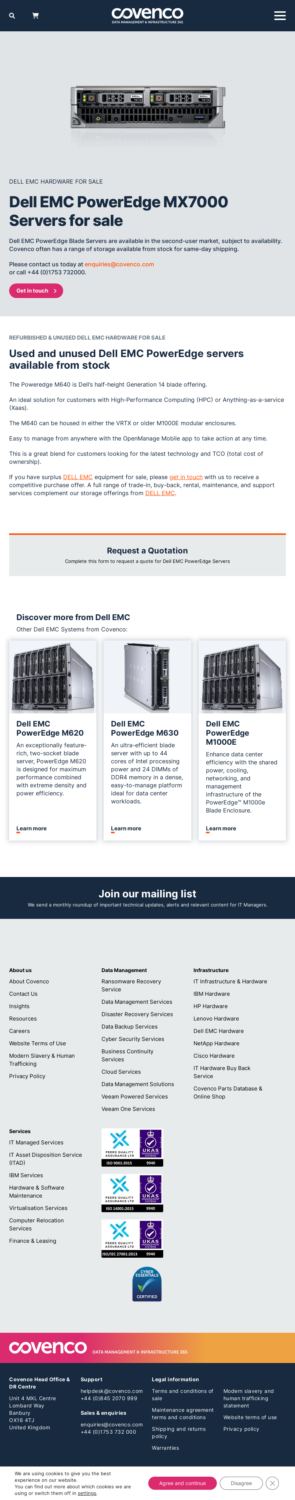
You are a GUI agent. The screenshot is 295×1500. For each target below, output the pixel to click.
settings (87, 1493)
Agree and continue (182, 1483)
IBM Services (26, 1175)
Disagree (241, 1483)
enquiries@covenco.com (112, 1424)
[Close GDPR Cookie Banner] (272, 1483)
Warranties (165, 1448)
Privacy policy (241, 1429)
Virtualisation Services (38, 1208)
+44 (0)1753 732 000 (109, 1432)
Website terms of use (250, 1417)
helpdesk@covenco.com (112, 1391)
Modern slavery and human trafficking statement (248, 1398)
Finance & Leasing (32, 1240)
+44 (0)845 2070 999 (109, 1398)
